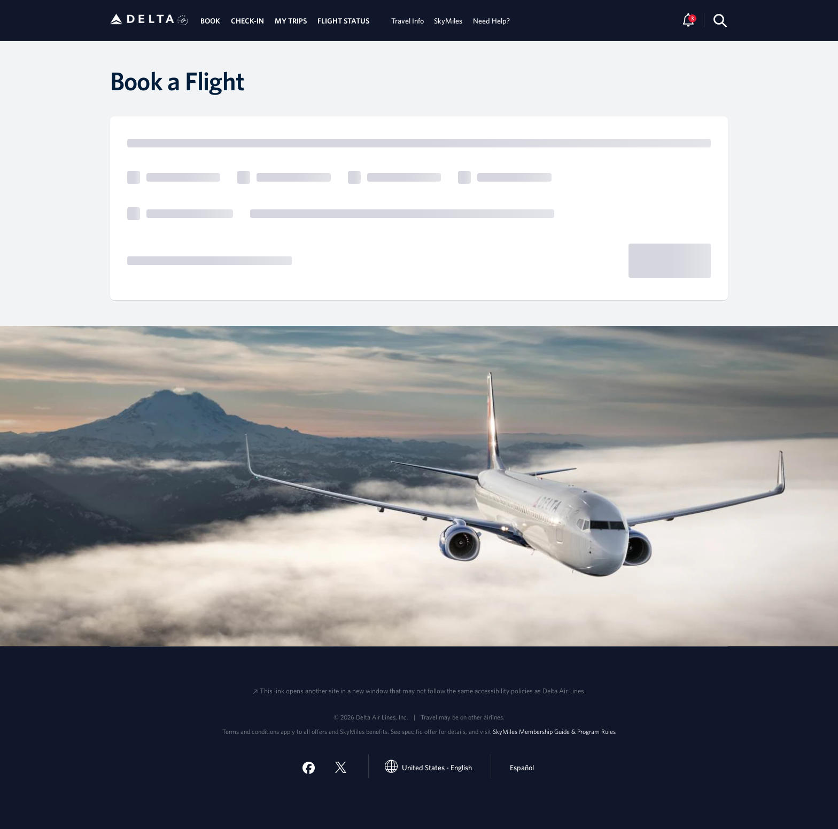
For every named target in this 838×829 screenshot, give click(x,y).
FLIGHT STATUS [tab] (343, 21)
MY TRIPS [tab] (291, 21)
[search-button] (720, 20)
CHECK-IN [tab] (247, 21)
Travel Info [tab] (407, 21)
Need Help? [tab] (491, 21)
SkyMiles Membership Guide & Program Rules (554, 731)
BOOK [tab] (210, 21)
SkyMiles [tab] (448, 21)
